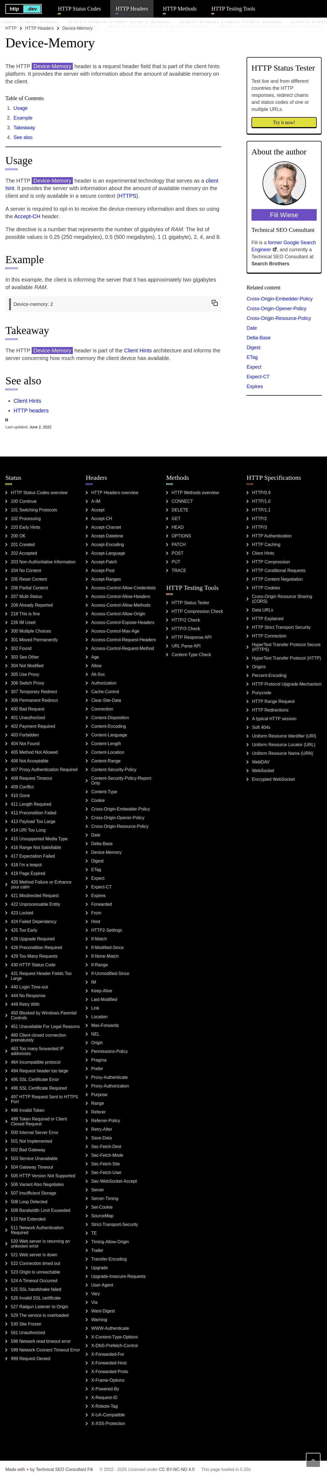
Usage (21, 108)
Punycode (261, 692)
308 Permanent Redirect (34, 700)
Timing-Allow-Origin (110, 1241)
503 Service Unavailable (34, 1158)
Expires (255, 386)
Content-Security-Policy (113, 769)
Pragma (98, 1060)
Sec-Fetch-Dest (106, 1146)
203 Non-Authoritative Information (43, 562)
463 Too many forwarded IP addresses (37, 1051)
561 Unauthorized (28, 1332)
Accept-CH (27, 216)
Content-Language (109, 735)
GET (176, 518)
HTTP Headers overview (114, 492)
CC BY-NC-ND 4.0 (177, 1469)
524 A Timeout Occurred (34, 1280)
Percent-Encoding (269, 675)
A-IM (95, 501)
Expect (254, 367)
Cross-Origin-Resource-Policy (279, 318)
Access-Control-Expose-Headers (122, 622)
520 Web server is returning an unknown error (40, 1243)
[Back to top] (313, 1460)
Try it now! (284, 122)
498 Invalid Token (27, 1110)
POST (178, 553)
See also (23, 137)
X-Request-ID (104, 1397)
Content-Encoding (108, 726)
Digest (253, 347)
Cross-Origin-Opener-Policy (276, 308)
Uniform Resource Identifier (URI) (284, 736)
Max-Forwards (105, 1025)
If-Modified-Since (107, 947)
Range (97, 1103)
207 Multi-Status (26, 596)
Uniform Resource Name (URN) (282, 753)
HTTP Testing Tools (233, 9)
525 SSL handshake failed (36, 1289)
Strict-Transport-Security (114, 1224)
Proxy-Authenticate (109, 1077)
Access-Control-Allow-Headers (120, 596)
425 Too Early (24, 930)
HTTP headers (31, 411)
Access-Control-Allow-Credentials (123, 588)
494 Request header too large (39, 1071)
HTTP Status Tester (190, 602)
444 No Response (28, 995)
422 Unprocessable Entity (35, 904)
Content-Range (106, 761)
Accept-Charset (106, 527)
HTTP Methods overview (195, 492)
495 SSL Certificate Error (35, 1079)
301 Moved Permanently (34, 639)
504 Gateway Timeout (32, 1167)
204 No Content (26, 570)
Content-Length (106, 743)
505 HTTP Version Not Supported (43, 1175)
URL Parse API (186, 646)
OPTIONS (181, 536)
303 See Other (25, 657)
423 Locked (22, 913)
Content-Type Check (191, 654)
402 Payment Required (33, 726)
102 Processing (26, 518)
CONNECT (182, 501)
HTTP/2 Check (186, 620)
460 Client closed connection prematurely (38, 1037)
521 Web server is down (34, 1254)
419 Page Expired (28, 873)
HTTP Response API (191, 637)
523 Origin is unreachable (35, 1272)
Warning (99, 1319)
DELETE (180, 510)
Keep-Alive (101, 990)
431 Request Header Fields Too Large (41, 976)
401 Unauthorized (28, 717)
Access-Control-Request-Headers (123, 639)
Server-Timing (104, 1198)
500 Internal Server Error (34, 1132)
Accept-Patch (104, 562)
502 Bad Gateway (28, 1150)
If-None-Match (105, 956)
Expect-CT (258, 376)
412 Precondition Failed (33, 813)
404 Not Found (25, 743)
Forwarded (101, 904)
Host (95, 921)
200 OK (18, 536)
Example (23, 118)
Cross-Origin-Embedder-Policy (280, 299)
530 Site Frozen (26, 1324)
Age (95, 657)
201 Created (23, 544)
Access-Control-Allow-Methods (121, 605)
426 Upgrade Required (33, 939)
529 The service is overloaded (39, 1315)
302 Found (21, 648)
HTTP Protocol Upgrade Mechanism (287, 684)
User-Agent (102, 1285)
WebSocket (263, 770)
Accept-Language (108, 553)
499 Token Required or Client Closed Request (39, 1121)
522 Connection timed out (35, 1263)
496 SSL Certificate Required (39, 1088)
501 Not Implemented (31, 1141)
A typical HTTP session (274, 718)
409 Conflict (22, 787)
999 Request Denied (30, 1358)
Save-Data (101, 1138)
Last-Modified (104, 999)
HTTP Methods (180, 9)
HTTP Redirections (270, 710)
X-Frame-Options (108, 1380)
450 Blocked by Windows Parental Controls (44, 1015)
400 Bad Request (27, 709)
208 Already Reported (32, 605)
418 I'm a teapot (26, 864)
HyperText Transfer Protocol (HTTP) (286, 658)
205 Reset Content (29, 579)
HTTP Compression (271, 562)
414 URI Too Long (28, 830)
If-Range (99, 965)
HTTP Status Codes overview (39, 492)
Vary (95, 1293)
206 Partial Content (29, 588)
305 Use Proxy (25, 674)
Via (94, 1302)
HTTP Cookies (266, 588)
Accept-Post (103, 570)
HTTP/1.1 (261, 510)
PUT (176, 562)
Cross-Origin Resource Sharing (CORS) (282, 599)
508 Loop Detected (29, 1201)
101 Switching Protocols (34, 510)
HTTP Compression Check (197, 611)
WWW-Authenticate (110, 1328)
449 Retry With (25, 1004)
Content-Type (104, 791)
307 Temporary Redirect (34, 691)
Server (97, 1190)
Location (99, 1016)
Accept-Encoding (107, 544)
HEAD (178, 527)
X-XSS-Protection (108, 1423)
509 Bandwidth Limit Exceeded (40, 1210)
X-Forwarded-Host (109, 1363)
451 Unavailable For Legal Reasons (45, 1026)
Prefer (97, 1068)
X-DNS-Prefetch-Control (114, 1345)
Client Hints (138, 350)
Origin (97, 1042)
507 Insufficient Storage (33, 1193)
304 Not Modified (27, 665)
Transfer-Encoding (109, 1259)
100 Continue (24, 501)
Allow (96, 665)
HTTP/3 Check (186, 628)
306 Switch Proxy (27, 683)
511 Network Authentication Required (37, 1230)
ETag (252, 357)
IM (93, 982)
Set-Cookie (102, 1207)
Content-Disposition (110, 717)
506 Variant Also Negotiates (37, 1184)
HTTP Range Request (273, 701)
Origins (259, 666)
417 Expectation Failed (33, 856)
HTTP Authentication (272, 536)
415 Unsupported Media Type (39, 838)
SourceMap (102, 1216)
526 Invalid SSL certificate (36, 1298)
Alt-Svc (98, 674)
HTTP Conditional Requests (279, 570)
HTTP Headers (132, 9)
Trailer (97, 1250)
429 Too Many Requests (34, 956)
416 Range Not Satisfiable (36, 847)
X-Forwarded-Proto (109, 1371)
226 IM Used (23, 622)
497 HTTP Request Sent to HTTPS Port (44, 1099)
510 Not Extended (28, 1219)
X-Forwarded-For (107, 1354)
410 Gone (20, 795)
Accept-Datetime (107, 536)
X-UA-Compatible (108, 1415)
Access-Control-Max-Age (115, 631)
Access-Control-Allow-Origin (118, 613)
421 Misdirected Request (35, 895)
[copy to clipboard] (214, 302)
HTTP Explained (267, 618)
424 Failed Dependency (34, 921)
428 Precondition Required (36, 947)
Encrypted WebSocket (273, 779)
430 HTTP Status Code (33, 965)
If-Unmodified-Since (110, 973)
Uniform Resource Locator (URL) (283, 744)
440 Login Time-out (29, 987)
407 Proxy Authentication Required (44, 769)
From (96, 913)
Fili (90, 1469)
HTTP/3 (259, 527)
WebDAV (260, 762)
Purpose (99, 1094)
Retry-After (101, 1129)
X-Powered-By (105, 1389)
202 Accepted (24, 553)
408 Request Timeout (31, 778)
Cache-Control (105, 691)
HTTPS (127, 196)
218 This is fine (25, 613)
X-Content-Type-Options (114, 1337)
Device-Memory (106, 852)
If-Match (99, 939)
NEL (95, 1034)
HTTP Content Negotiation (277, 579)
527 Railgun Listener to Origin (39, 1306)
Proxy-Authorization (110, 1086)
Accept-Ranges (106, 579)
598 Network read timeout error (41, 1341)
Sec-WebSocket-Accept (114, 1181)
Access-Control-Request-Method (122, 648)
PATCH (179, 544)
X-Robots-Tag (104, 1406)
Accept (97, 510)
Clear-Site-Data (106, 700)
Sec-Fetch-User (106, 1172)
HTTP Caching (266, 544)
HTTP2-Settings (106, 930)
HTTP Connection (269, 636)
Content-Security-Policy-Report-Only (121, 780)
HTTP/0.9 (261, 492)
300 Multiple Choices (31, 631)
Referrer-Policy (105, 1120)
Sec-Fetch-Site (105, 1164)
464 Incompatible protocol (35, 1062)
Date (252, 328)
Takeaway (24, 127)
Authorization (103, 683)
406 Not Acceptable (29, 761)
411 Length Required (31, 804)
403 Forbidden (25, 735)
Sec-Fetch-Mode (107, 1155)
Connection (102, 709)
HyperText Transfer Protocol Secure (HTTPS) (286, 647)
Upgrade (99, 1267)
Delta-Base (259, 337)
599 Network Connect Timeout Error (45, 1350)
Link (95, 1008)
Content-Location (107, 752)
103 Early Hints (25, 527)
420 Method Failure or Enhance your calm (41, 884)
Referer (98, 1112)
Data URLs (262, 610)
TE (94, 1233)
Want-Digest (103, 1311)
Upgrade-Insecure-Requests (118, 1276)
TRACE (179, 570)
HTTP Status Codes (79, 9)
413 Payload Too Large (33, 821)
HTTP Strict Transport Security (281, 627)
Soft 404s (261, 727)
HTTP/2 (259, 518)
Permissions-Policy (109, 1051)
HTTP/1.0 (261, 501)
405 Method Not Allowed (34, 752)
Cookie (98, 800)
